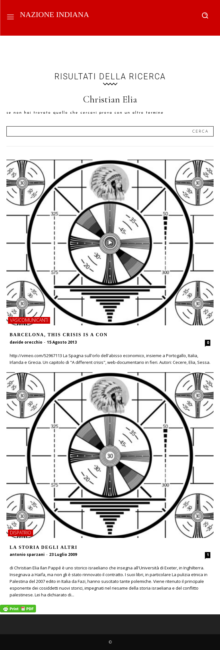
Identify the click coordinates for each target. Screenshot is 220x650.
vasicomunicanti (29, 320)
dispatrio (20, 533)
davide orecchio (26, 342)
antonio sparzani (27, 554)
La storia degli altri (43, 547)
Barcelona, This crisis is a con (59, 334)
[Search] (200, 131)
